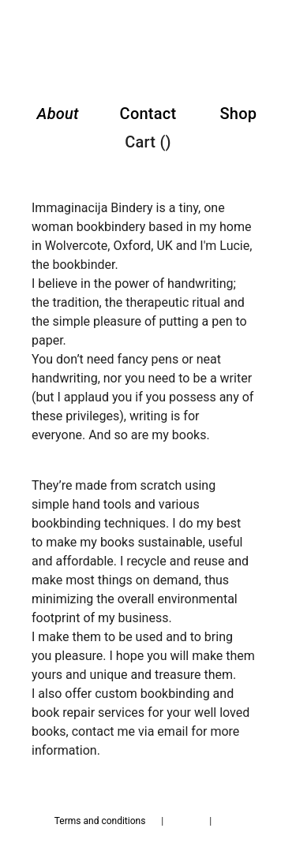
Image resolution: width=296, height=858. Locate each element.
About (58, 113)
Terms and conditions (100, 820)
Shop (238, 113)
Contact (148, 113)
